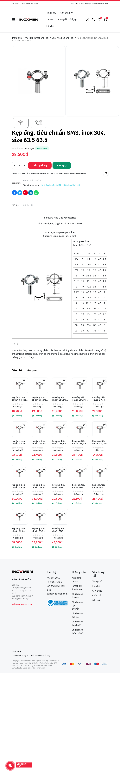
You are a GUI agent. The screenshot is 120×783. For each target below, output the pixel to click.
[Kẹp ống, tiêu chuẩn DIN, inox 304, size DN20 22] (60, 385)
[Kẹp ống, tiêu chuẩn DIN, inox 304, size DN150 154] (40, 473)
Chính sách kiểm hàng (77, 631)
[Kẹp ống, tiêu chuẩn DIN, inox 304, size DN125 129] (20, 473)
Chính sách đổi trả (77, 615)
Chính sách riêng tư (20, 655)
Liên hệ (50, 26)
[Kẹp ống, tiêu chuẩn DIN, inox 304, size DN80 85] (80, 429)
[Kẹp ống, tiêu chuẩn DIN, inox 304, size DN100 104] (100, 429)
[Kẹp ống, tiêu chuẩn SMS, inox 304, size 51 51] (100, 473)
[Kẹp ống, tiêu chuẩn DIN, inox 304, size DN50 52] (40, 429)
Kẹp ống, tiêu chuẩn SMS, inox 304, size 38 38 (79, 486)
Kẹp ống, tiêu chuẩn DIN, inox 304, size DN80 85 (79, 442)
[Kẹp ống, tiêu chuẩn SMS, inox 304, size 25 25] (60, 473)
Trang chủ (51, 12)
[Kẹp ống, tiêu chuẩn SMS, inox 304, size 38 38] (80, 473)
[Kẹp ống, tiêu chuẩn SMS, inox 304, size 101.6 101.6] (60, 517)
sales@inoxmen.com (100, 4)
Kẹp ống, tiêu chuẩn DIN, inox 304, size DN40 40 (19, 442)
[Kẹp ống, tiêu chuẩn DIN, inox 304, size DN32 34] (100, 385)
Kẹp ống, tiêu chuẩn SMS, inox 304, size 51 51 (99, 486)
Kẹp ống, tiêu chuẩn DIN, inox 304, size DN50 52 (39, 442)
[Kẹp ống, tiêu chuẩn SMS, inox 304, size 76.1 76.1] (40, 517)
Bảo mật (96, 600)
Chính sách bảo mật (77, 596)
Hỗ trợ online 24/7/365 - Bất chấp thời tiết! (60, 185)
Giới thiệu (97, 590)
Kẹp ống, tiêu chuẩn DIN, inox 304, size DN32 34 (100, 398)
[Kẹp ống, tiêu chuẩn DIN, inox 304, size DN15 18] (40, 385)
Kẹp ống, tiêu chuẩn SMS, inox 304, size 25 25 (59, 486)
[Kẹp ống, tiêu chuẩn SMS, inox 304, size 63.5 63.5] (20, 517)
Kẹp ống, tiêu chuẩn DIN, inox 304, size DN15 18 (39, 398)
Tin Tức (50, 19)
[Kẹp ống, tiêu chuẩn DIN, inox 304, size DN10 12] (20, 385)
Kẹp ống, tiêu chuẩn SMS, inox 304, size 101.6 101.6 (59, 529)
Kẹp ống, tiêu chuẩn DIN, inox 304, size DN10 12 (19, 398)
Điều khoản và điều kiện (41, 655)
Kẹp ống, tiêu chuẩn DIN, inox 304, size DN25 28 (79, 398)
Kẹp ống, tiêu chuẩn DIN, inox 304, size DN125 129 (19, 486)
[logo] (29, 19)
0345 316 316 (81, 4)
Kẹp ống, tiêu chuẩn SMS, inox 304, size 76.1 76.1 (39, 529)
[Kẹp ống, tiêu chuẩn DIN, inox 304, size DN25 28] (80, 385)
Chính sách (97, 595)
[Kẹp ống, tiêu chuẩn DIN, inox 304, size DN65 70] (60, 429)
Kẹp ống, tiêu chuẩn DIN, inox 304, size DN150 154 (39, 486)
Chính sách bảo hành (77, 623)
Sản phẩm (66, 12)
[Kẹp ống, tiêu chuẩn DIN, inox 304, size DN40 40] (20, 429)
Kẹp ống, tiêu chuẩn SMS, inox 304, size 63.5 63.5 (18, 529)
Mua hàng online (76, 579)
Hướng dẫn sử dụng (67, 19)
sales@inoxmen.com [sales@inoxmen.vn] (57, 593)
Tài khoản (16, 4)
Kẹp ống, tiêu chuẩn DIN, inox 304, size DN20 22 (59, 398)
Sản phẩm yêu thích (30, 4)
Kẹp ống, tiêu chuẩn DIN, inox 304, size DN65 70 (59, 442)
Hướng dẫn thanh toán (77, 588)
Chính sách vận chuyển (77, 605)
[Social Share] (14, 192)
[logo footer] (23, 571)
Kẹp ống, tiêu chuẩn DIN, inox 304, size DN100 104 (100, 442)
